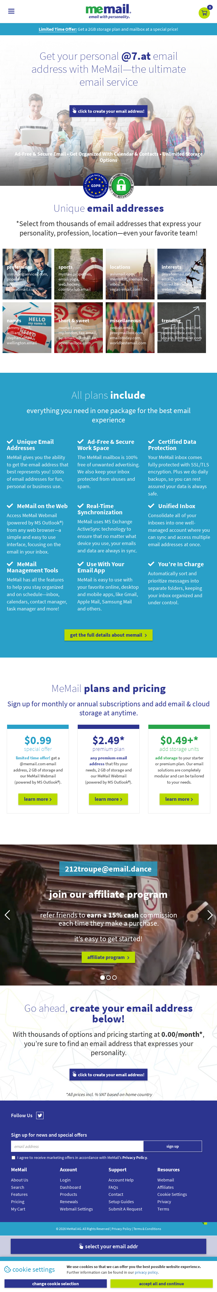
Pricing (17, 1201)
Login (65, 1180)
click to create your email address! (108, 111)
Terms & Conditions (147, 1229)
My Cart (18, 1209)
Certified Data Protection (172, 445)
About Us (19, 1180)
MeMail (71, 1229)
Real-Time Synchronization (100, 509)
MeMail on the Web (37, 506)
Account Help (121, 1180)
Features (19, 1194)
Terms (163, 1209)
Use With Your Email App (100, 567)
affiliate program (108, 957)
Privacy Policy (121, 1229)
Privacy (164, 1201)
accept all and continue (161, 1283)
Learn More (38, 799)
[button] (204, 13)
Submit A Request (125, 1209)
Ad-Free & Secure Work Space (105, 445)
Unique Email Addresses (30, 445)
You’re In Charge (176, 564)
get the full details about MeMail (108, 635)
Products (68, 1194)
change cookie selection (55, 1283)
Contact (115, 1194)
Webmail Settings (76, 1209)
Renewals (69, 1201)
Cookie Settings (172, 1194)
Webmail (165, 1180)
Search (17, 1187)
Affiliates (165, 1187)
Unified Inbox (171, 506)
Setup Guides (121, 1201)
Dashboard (70, 1187)
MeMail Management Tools (32, 567)
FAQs (113, 1187)
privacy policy (146, 1272)
